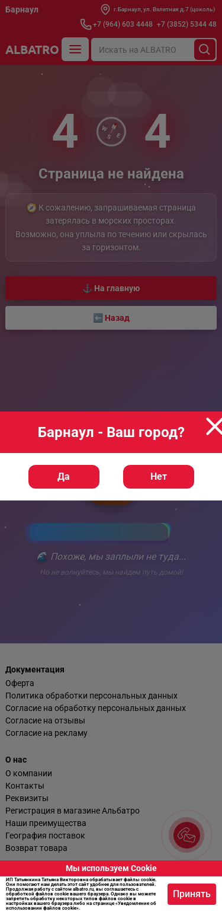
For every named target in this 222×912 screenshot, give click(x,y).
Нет (158, 476)
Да (63, 476)
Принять (192, 894)
